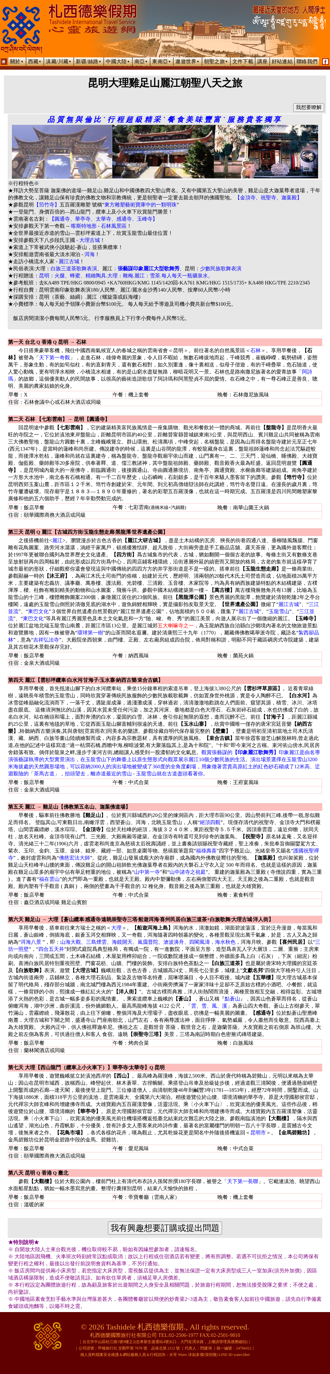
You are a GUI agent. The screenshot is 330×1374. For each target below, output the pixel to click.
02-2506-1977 (184, 1335)
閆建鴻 (206, 1348)
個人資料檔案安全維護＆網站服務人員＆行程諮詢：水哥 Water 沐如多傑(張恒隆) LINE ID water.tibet (165, 1354)
